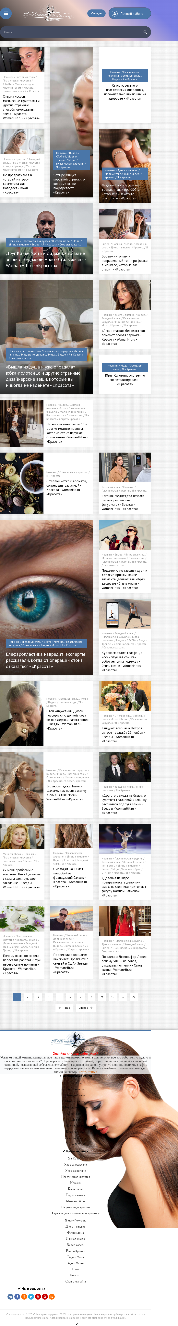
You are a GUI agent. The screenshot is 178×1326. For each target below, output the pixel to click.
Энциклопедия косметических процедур (76, 1213)
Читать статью (87, 1071)
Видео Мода (75, 1257)
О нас (75, 1269)
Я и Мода (75, 1083)
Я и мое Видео (75, 1239)
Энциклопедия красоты (75, 1207)
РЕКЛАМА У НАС (75, 1144)
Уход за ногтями (75, 1170)
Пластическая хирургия (75, 1177)
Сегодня (96, 13)
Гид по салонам (76, 1195)
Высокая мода (75, 1089)
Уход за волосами (75, 1164)
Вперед (86, 1007)
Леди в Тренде (75, 1126)
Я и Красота (75, 1158)
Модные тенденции (75, 1107)
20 (134, 997)
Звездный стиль (75, 1095)
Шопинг (75, 1119)
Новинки (75, 1183)
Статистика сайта (75, 1281)
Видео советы (75, 1245)
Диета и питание (75, 1226)
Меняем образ (75, 1201)
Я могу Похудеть (75, 1220)
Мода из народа (75, 1101)
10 (112, 997)
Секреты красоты (75, 1138)
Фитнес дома (75, 1232)
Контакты (75, 1275)
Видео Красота (75, 1251)
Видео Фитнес (75, 1263)
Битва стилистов (75, 1132)
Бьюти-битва (75, 1189)
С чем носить (75, 1113)
